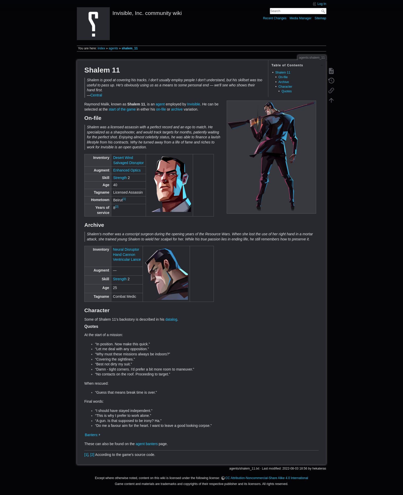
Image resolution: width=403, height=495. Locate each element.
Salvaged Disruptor (128, 163)
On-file (283, 77)
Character (285, 86)
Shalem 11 (282, 72)
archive (177, 109)
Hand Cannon (124, 255)
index (101, 48)
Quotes (286, 91)
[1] (124, 198)
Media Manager (301, 18)
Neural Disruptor (126, 249)
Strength (120, 178)
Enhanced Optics (127, 170)
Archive (283, 82)
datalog (171, 319)
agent (160, 104)
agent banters (147, 444)
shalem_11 (130, 48)
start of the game (122, 109)
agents (113, 48)
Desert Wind (123, 158)
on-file (161, 109)
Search (323, 11)
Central (96, 95)
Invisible (193, 104)
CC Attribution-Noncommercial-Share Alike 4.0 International (266, 478)
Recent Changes (274, 18)
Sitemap (320, 18)
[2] (116, 206)
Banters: (91, 435)
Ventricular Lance (127, 259)
